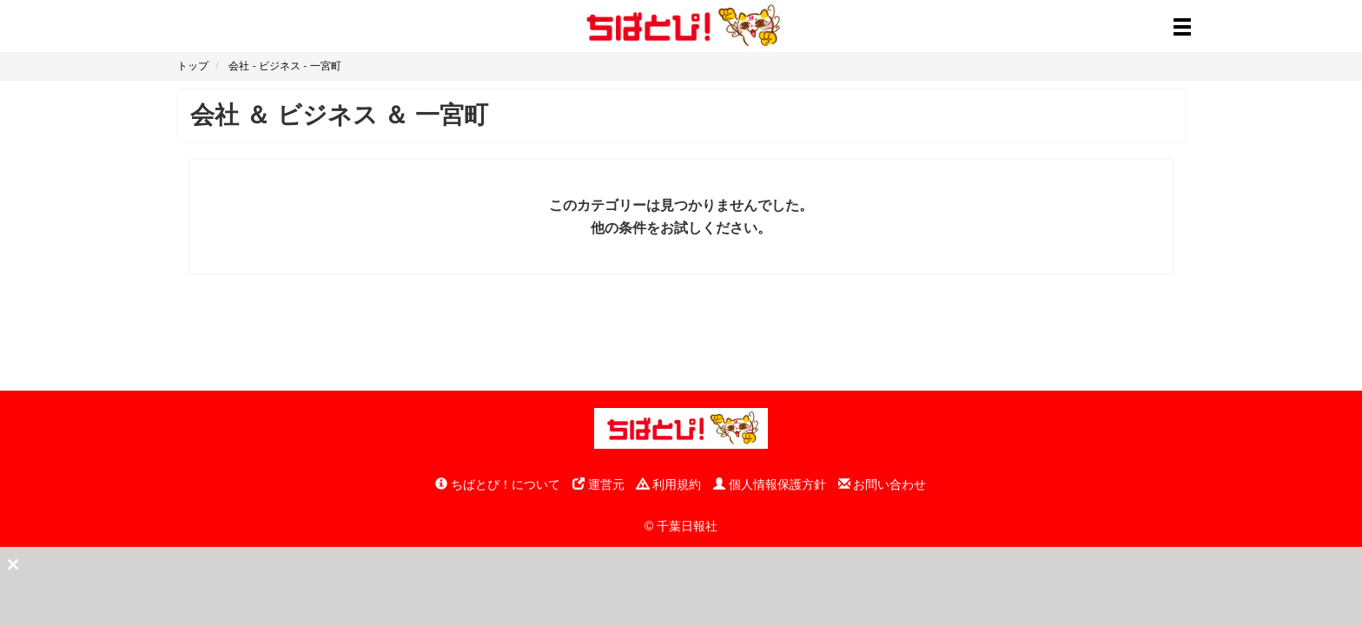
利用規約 (669, 484)
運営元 (598, 484)
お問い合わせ (882, 484)
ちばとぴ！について (497, 484)
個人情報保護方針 (769, 484)
